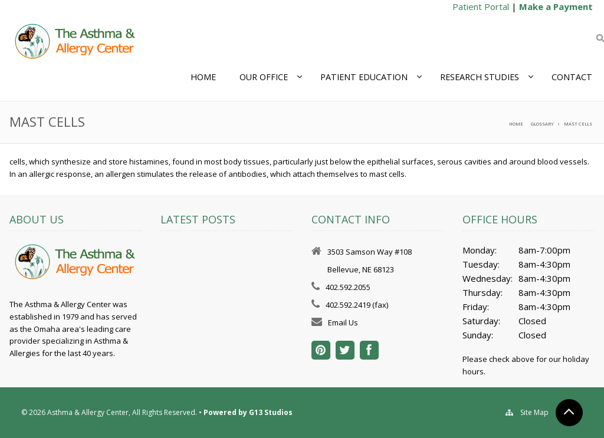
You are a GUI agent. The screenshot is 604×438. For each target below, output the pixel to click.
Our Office (263, 77)
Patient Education (364, 77)
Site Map (534, 412)
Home (203, 77)
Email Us (343, 322)
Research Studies (479, 77)
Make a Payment (556, 6)
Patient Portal (480, 6)
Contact (572, 77)
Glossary (542, 124)
